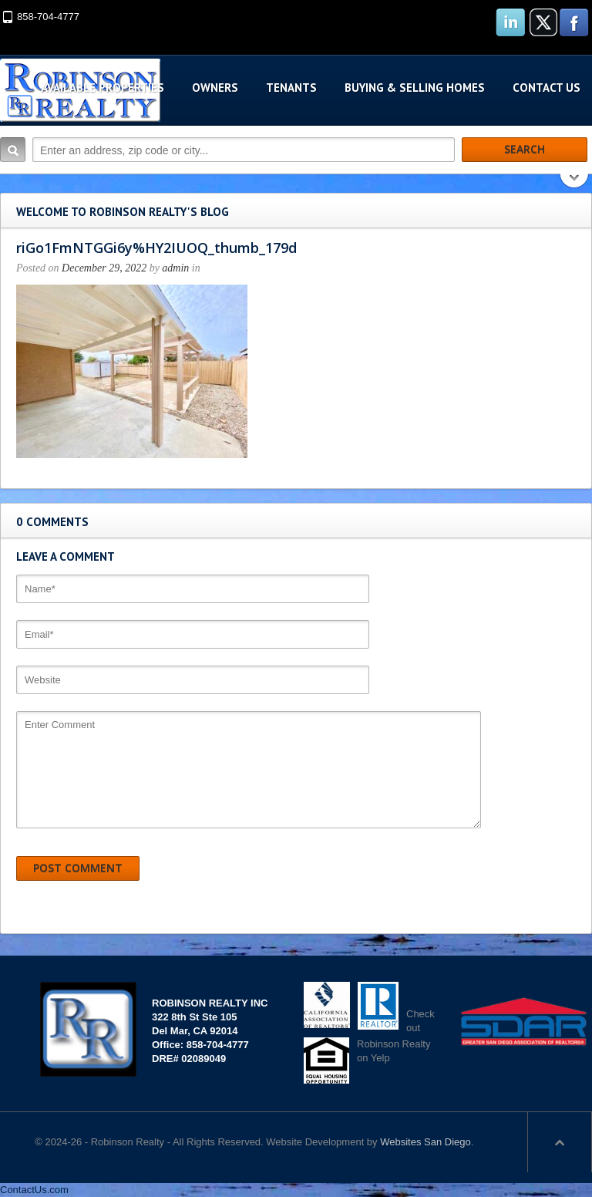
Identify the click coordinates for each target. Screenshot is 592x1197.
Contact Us (546, 87)
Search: (12, 149)
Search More (574, 182)
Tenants (291, 87)
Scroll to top (559, 1142)
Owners (215, 87)
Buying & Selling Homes (415, 87)
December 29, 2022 (104, 268)
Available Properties (102, 87)
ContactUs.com (34, 1189)
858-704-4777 (48, 16)
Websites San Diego (425, 1142)
